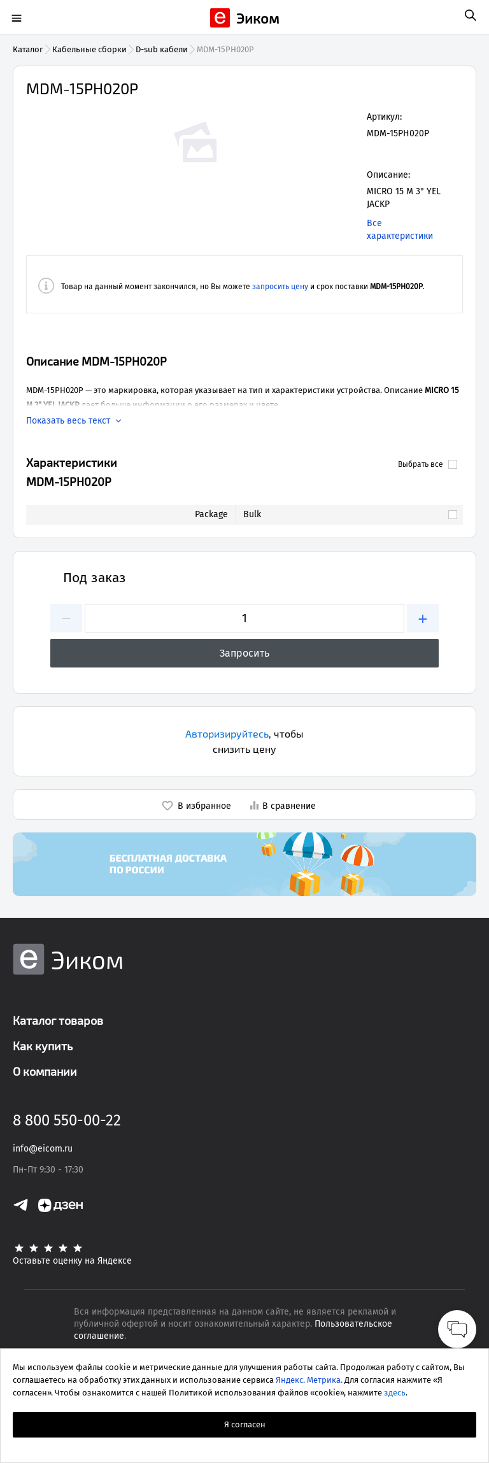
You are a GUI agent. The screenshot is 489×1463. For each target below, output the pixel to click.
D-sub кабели (162, 49)
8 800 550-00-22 (67, 1120)
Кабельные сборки (89, 49)
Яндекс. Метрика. (309, 1380)
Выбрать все (427, 464)
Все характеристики (400, 229)
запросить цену (280, 286)
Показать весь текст (68, 421)
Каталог (28, 49)
